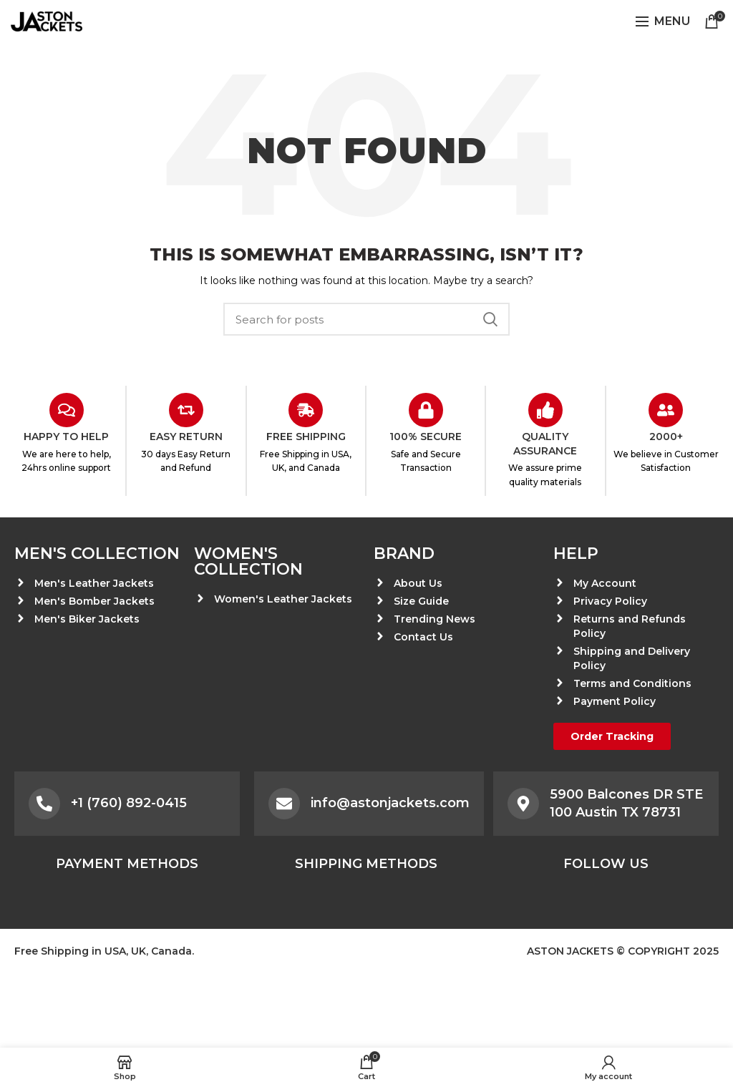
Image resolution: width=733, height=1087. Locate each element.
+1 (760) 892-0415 (129, 803)
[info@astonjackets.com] (284, 803)
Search (490, 319)
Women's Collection (248, 561)
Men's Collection (97, 553)
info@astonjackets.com (390, 803)
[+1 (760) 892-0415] (44, 803)
